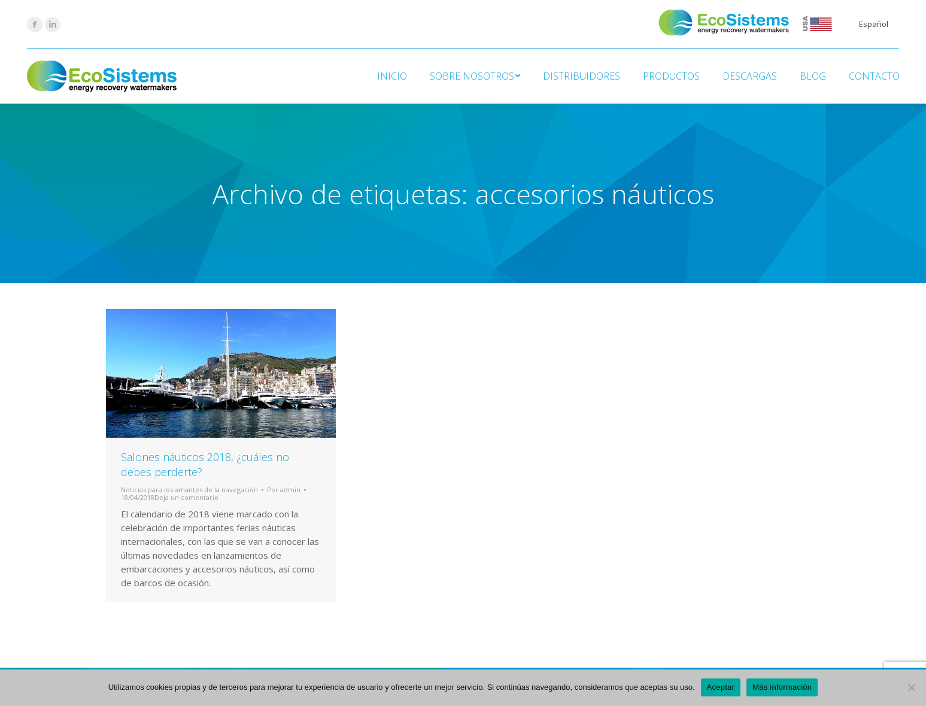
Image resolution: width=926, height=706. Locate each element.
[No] (911, 687)
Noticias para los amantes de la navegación (189, 489)
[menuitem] (873, 24)
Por (283, 489)
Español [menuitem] (873, 24)
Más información (782, 687)
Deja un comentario (186, 497)
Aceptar (721, 687)
